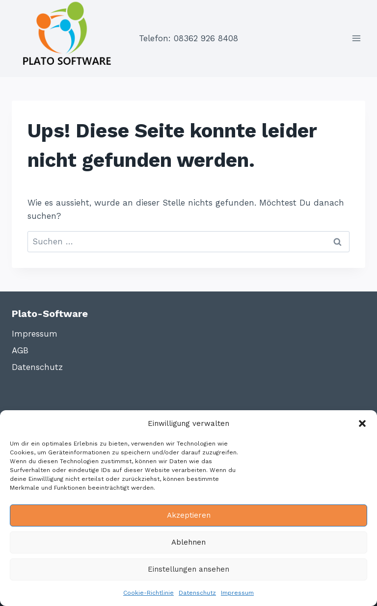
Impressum (237, 592)
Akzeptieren (189, 515)
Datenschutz (197, 592)
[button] (362, 423)
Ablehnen (188, 542)
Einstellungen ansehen (188, 569)
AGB (20, 350)
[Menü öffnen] (356, 38)
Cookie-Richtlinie (148, 592)
